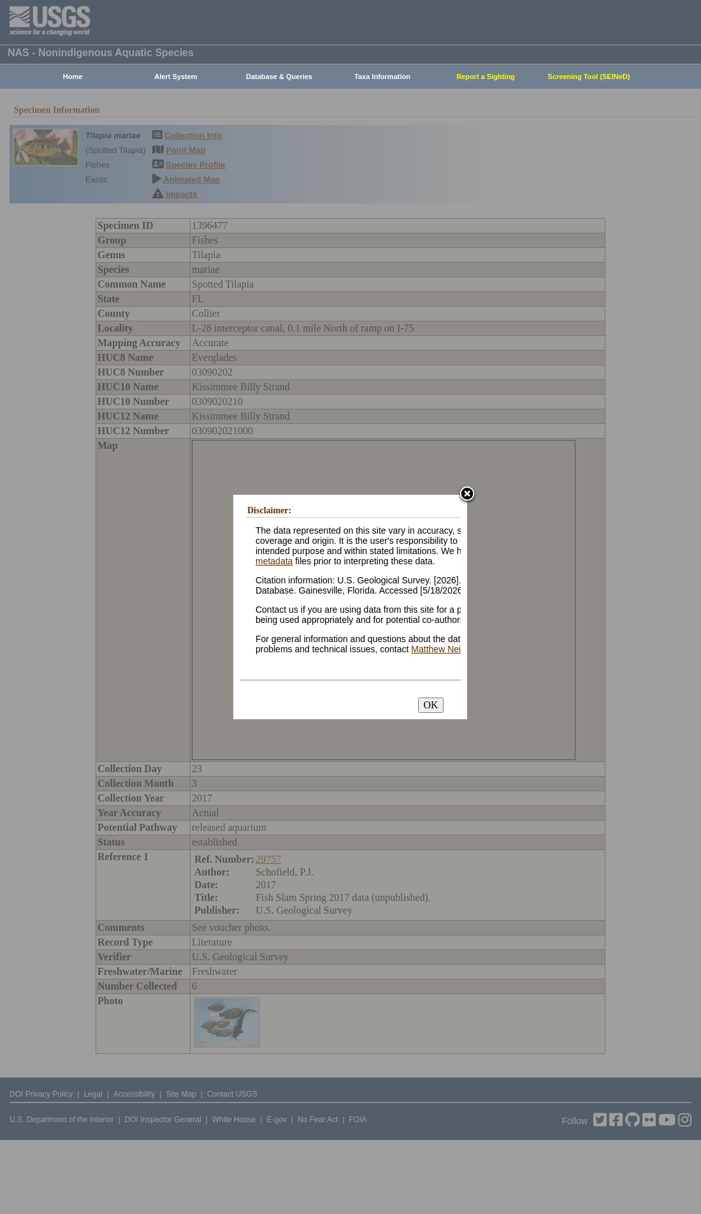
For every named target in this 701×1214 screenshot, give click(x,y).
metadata (274, 561)
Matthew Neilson (444, 649)
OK (430, 704)
